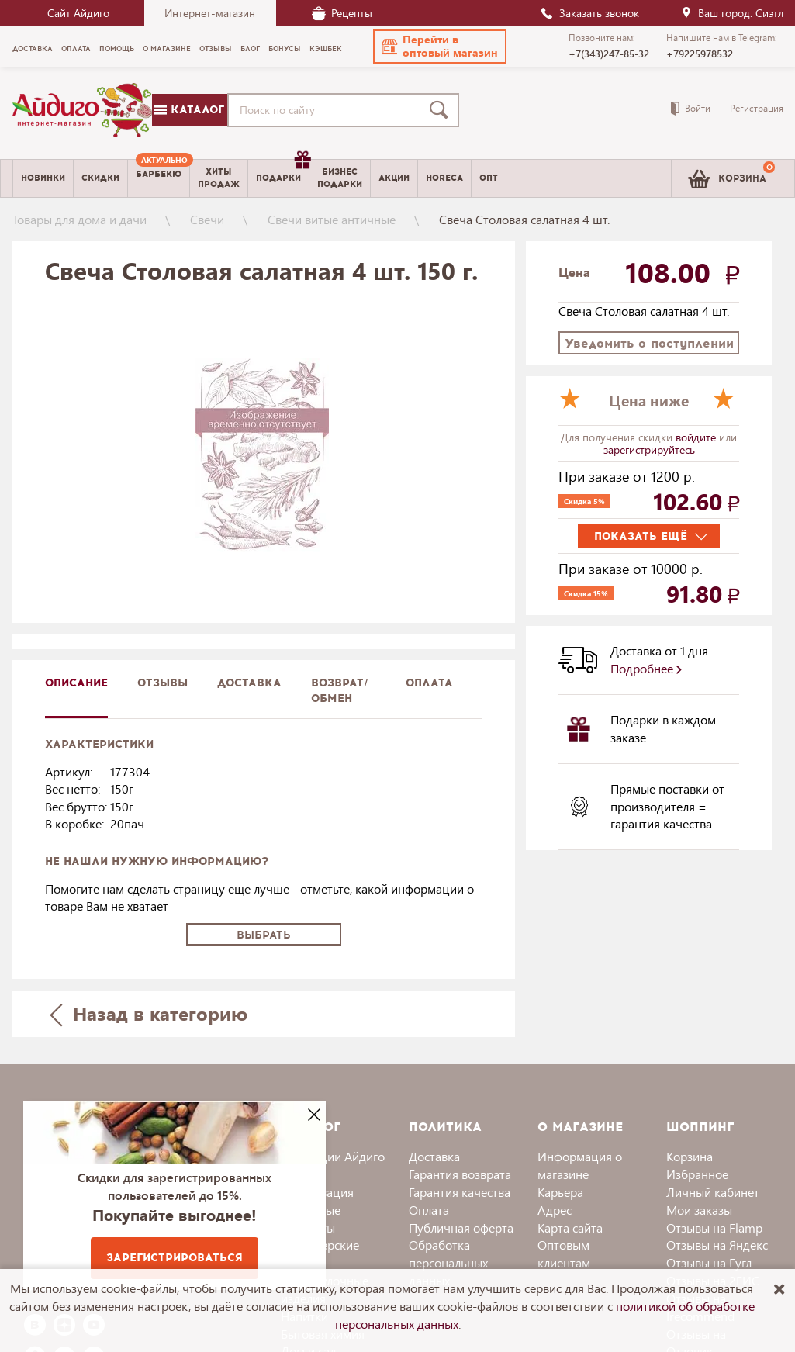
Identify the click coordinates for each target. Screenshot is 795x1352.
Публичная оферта (461, 1227)
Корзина (689, 1156)
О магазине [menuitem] (167, 48)
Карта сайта (570, 1227)
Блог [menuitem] (250, 48)
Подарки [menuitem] (282, 172)
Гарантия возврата (460, 1174)
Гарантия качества (459, 1192)
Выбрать (264, 935)
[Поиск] (442, 110)
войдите (697, 437)
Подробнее (646, 668)
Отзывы (162, 683)
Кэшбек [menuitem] (325, 48)
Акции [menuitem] (394, 178)
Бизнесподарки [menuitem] (339, 177)
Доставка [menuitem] (32, 48)
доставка (249, 683)
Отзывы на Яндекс (717, 1244)
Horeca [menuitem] (444, 178)
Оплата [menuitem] (76, 48)
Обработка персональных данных (448, 1262)
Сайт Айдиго (78, 12)
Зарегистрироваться (174, 1258)
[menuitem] (158, 178)
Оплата (429, 683)
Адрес (554, 1210)
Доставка (434, 1156)
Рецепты (342, 12)
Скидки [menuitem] (100, 178)
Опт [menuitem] (488, 178)
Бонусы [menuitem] (284, 48)
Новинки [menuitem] (43, 178)
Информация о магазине (579, 1165)
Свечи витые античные (332, 219)
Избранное (697, 1174)
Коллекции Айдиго (333, 1156)
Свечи (207, 219)
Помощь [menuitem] (116, 48)
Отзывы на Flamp (714, 1227)
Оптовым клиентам (563, 1253)
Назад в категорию (148, 1013)
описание (76, 683)
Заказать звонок (589, 12)
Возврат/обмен (339, 691)
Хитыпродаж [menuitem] (219, 177)
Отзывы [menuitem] (215, 48)
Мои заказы (699, 1210)
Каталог (189, 110)
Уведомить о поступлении (649, 343)
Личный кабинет (712, 1192)
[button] (439, 46)
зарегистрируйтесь (649, 449)
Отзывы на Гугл (709, 1262)
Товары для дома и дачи (79, 219)
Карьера (560, 1192)
